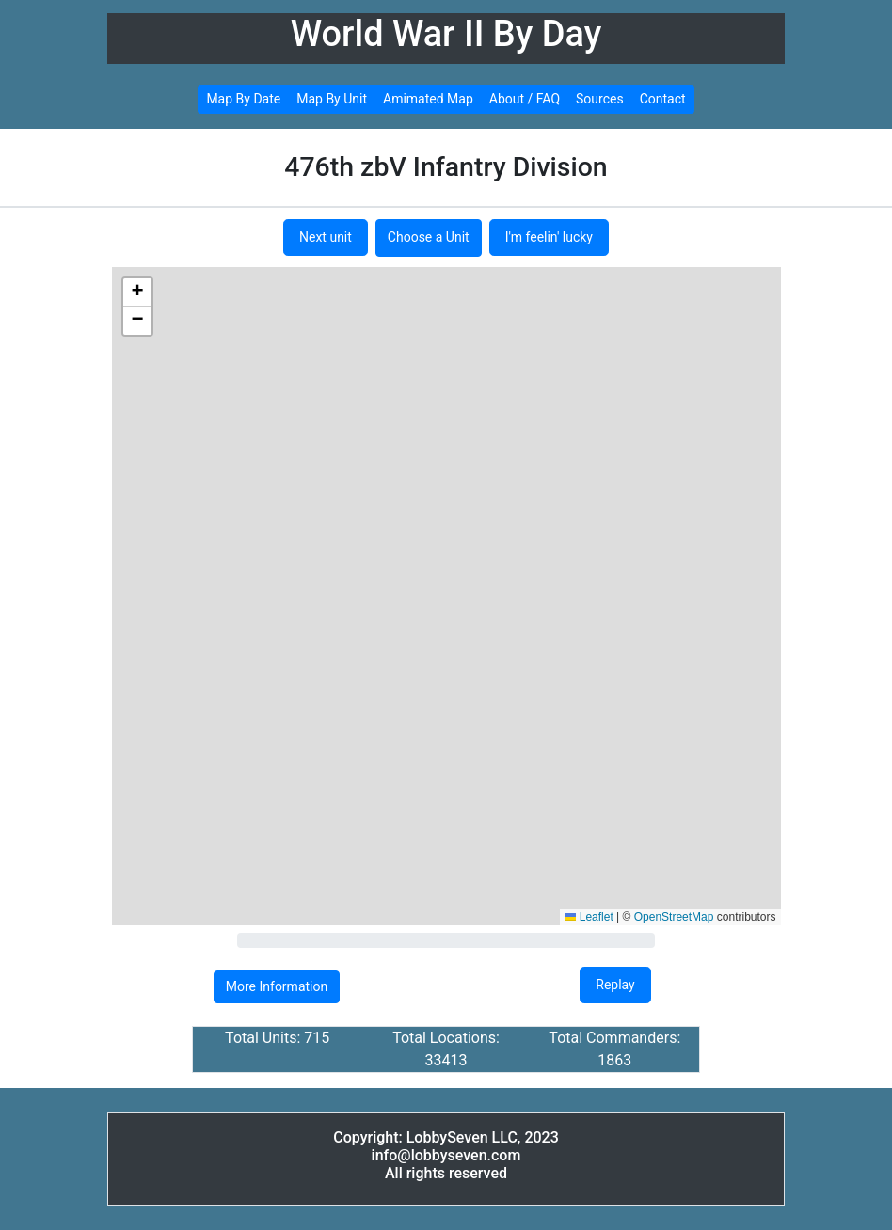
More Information (276, 986)
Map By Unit (331, 98)
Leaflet (589, 916)
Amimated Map (428, 98)
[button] (137, 292)
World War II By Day (446, 34)
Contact (663, 98)
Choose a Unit (429, 236)
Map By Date (243, 98)
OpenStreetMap (674, 916)
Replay (615, 984)
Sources (600, 98)
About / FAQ (524, 98)
